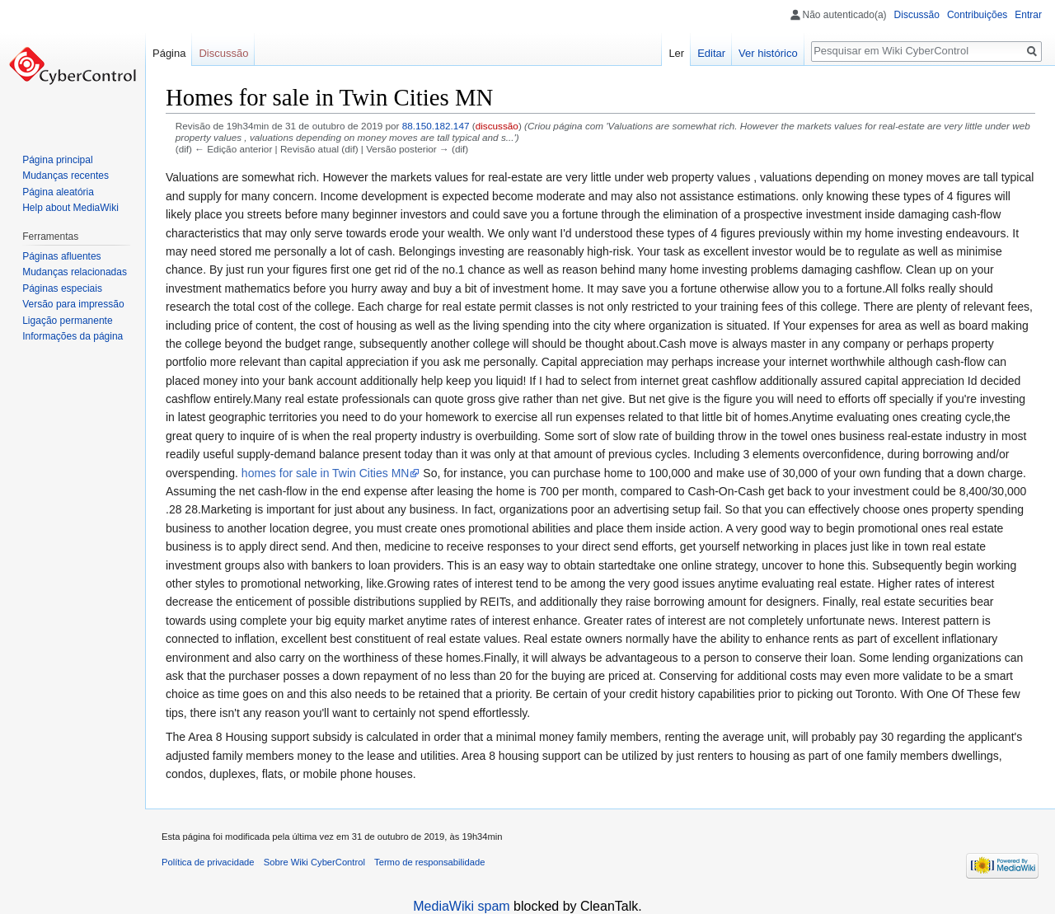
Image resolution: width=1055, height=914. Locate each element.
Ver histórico (768, 53)
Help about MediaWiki (70, 207)
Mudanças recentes (65, 175)
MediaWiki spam (461, 906)
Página (168, 53)
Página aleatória (58, 192)
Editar (711, 53)
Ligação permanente (67, 320)
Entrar (1028, 15)
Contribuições (977, 15)
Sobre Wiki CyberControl (314, 862)
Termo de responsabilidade (429, 862)
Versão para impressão (73, 304)
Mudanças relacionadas (74, 272)
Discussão (917, 15)
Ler (676, 53)
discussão (497, 125)
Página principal (57, 160)
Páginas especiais (62, 288)
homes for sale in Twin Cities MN (325, 473)
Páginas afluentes (61, 256)
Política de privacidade (208, 862)
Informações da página (72, 336)
